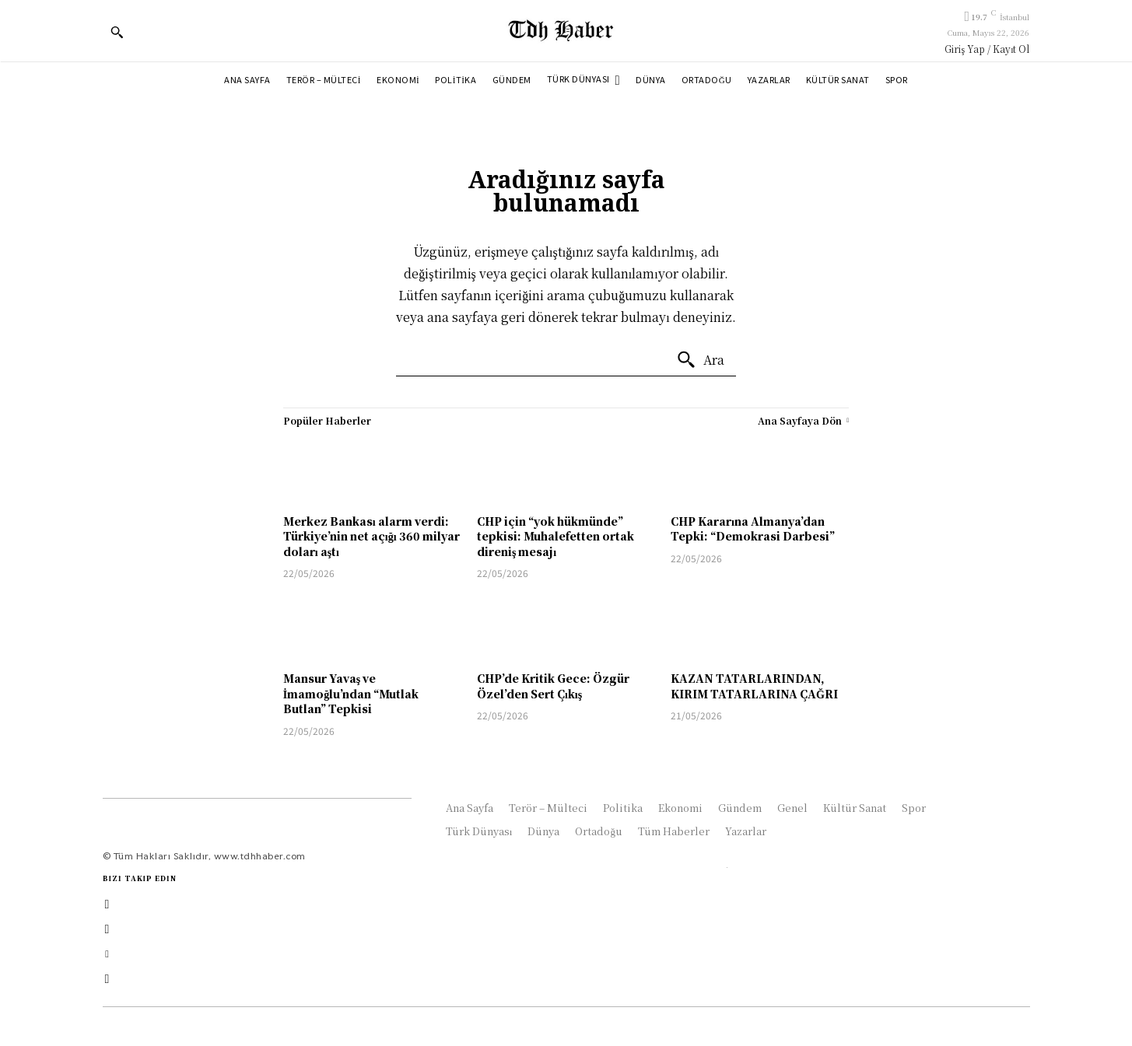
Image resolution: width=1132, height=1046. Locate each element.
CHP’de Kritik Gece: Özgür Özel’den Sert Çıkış (553, 685)
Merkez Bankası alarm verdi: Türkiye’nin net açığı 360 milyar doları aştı (371, 536)
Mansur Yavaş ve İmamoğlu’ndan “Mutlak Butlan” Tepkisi (351, 693)
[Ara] (700, 360)
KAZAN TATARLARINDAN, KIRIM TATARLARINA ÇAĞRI (754, 685)
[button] (117, 32)
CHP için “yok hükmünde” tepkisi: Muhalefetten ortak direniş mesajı (555, 536)
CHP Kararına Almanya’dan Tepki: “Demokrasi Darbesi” (753, 528)
